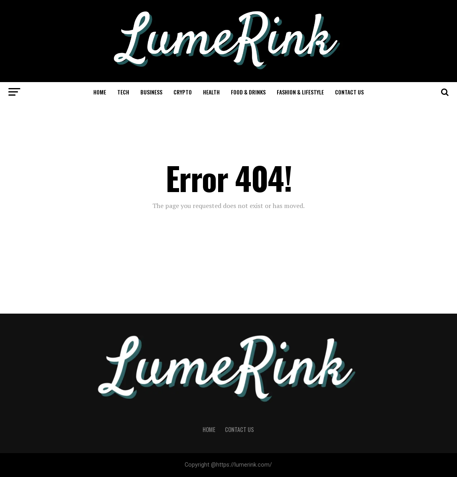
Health (211, 92)
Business (151, 92)
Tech (123, 92)
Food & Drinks (248, 92)
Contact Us (349, 92)
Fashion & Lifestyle (300, 92)
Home (99, 92)
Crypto (182, 92)
